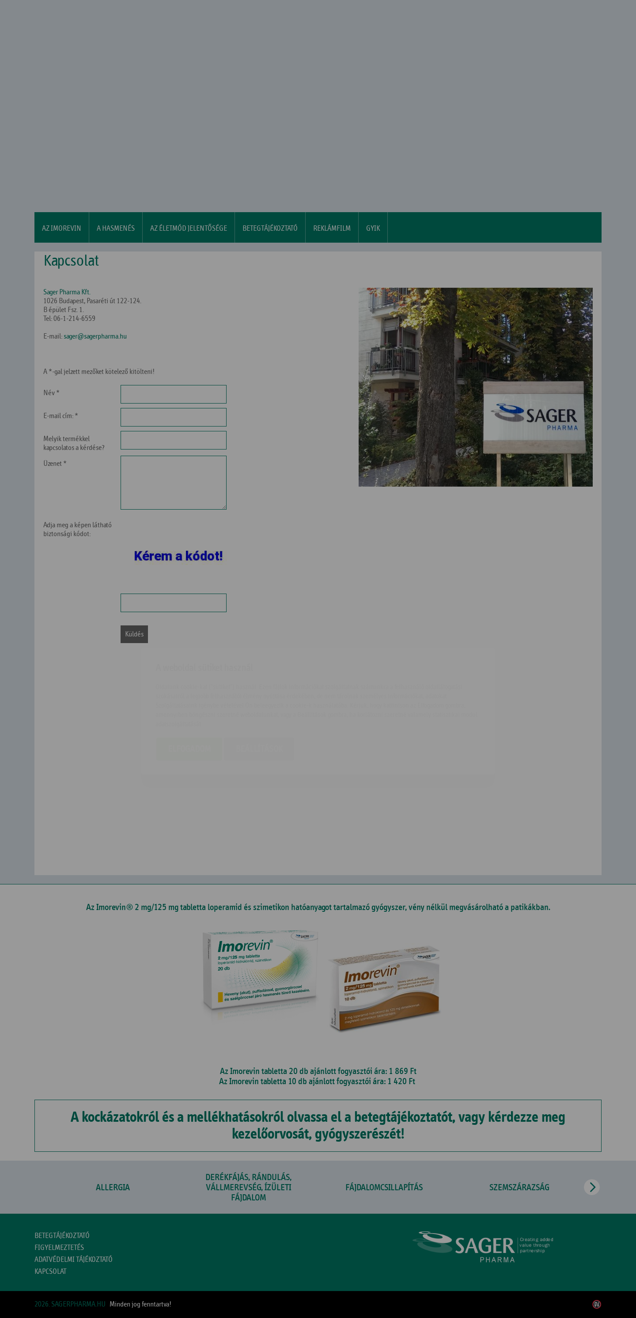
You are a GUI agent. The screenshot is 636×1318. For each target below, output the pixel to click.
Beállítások (259, 697)
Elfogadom (189, 697)
